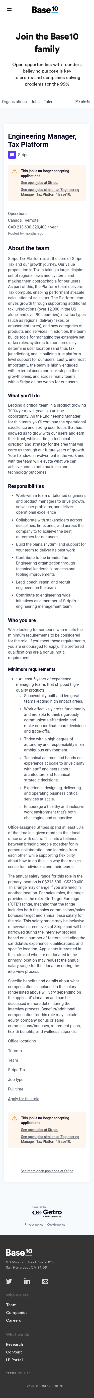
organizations (14, 101)
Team (11, 1305)
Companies (16, 1313)
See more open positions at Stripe (47, 1171)
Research (14, 1344)
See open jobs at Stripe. (39, 183)
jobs (35, 101)
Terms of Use (18, 1373)
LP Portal (14, 1360)
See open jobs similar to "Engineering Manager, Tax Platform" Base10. (50, 192)
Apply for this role (23, 1098)
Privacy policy (34, 1224)
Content (14, 1352)
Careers (13, 1320)
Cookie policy (56, 1224)
